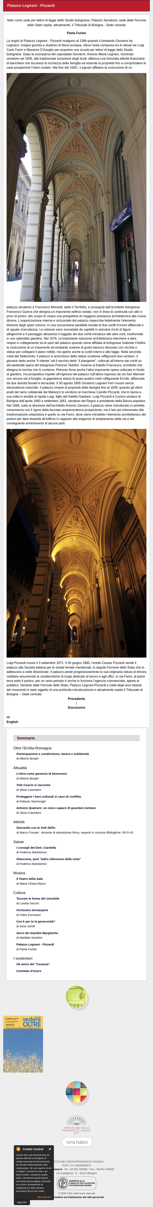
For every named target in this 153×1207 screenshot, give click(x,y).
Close (50, 1149)
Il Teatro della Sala (29, 878)
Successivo (76, 707)
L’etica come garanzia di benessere (41, 773)
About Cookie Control (18, 1149)
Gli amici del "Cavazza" (33, 964)
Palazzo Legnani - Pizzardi (35, 944)
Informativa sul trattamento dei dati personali (76, 1197)
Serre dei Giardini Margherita (37, 933)
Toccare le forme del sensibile (37, 898)
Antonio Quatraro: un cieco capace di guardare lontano (56, 808)
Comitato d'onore (28, 971)
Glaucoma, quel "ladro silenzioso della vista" (48, 859)
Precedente (76, 698)
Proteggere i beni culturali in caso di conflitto (48, 796)
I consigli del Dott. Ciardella (36, 847)
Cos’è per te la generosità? (35, 921)
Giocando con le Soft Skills (35, 827)
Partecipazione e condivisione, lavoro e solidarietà (52, 754)
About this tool (44, 1197)
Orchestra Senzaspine (32, 910)
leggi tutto (22, 1202)
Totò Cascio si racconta (33, 785)
